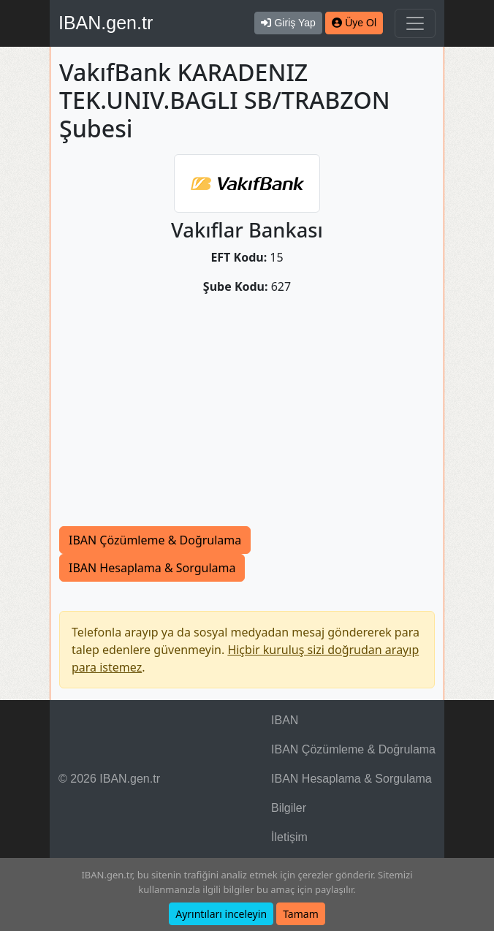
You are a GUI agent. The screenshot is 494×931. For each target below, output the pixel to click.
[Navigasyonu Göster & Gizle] (415, 23)
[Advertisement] (247, 416)
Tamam (301, 914)
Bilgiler (288, 808)
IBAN (284, 720)
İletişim (289, 837)
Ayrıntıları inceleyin (221, 914)
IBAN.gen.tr (105, 22)
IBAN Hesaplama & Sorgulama (152, 568)
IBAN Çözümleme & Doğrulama (155, 540)
